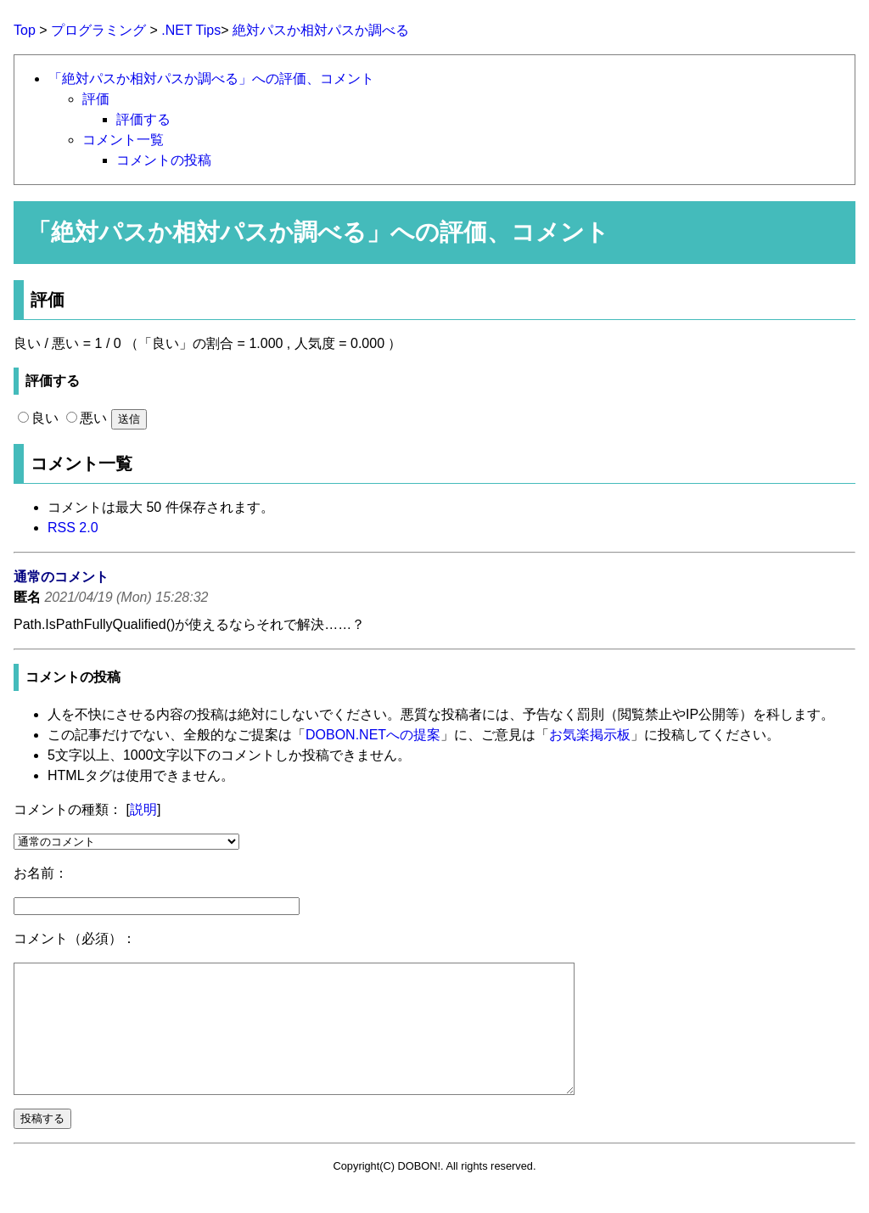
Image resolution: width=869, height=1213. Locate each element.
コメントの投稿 (163, 160)
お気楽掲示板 (590, 734)
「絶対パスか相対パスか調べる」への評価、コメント (211, 78)
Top (25, 30)
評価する (143, 119)
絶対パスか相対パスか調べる (321, 30)
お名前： (41, 873)
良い (38, 418)
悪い (86, 418)
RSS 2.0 (73, 527)
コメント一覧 (123, 139)
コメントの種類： (68, 809)
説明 (143, 809)
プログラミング (98, 30)
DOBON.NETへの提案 (373, 734)
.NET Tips (191, 30)
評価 (95, 99)
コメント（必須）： (75, 938)
